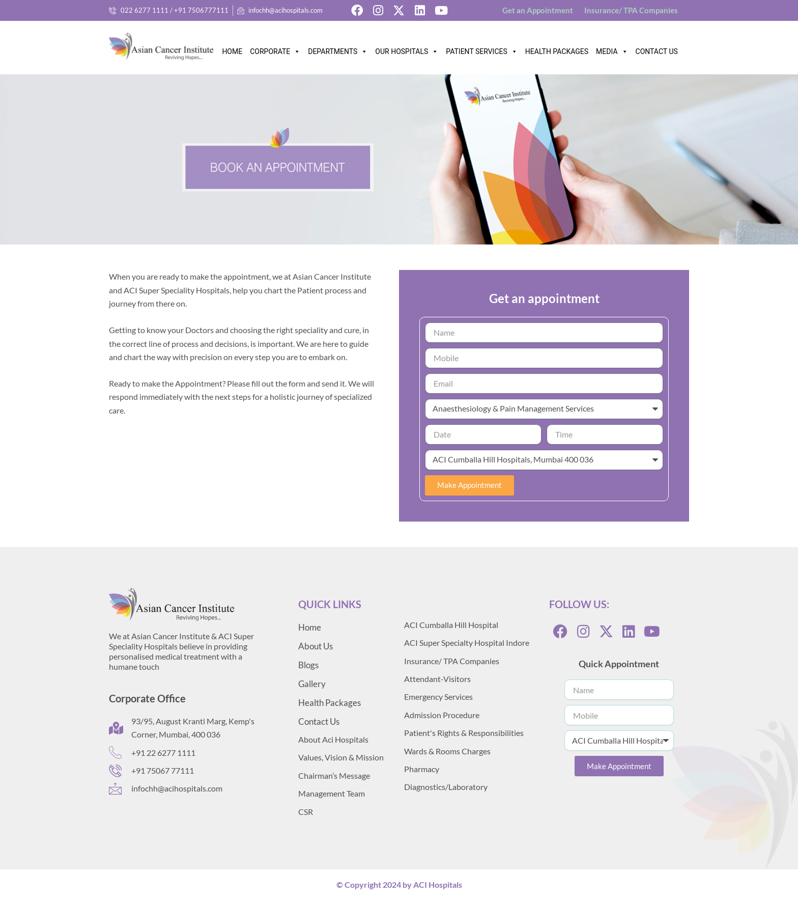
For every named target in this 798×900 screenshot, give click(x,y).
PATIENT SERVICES (481, 49)
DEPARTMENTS (337, 49)
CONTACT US (657, 51)
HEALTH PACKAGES (556, 51)
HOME (232, 51)
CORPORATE (275, 49)
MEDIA (612, 49)
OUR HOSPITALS (406, 49)
